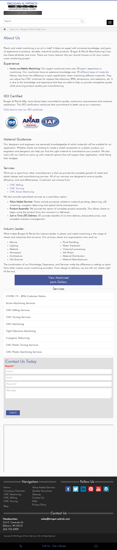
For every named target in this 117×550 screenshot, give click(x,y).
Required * (9, 366)
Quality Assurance (42, 491)
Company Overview (14, 491)
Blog (6, 506)
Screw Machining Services (20, 303)
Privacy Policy (39, 504)
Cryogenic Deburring (18, 338)
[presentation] (23, 404)
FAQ (34, 501)
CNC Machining (15, 324)
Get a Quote (59, 546)
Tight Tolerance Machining (21, 331)
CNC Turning (17, 188)
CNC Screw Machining (22, 192)
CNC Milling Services (18, 310)
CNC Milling (16, 185)
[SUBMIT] (13, 412)
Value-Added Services (43, 487)
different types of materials (94, 72)
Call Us (46, 546)
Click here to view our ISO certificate (23, 109)
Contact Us (38, 498)
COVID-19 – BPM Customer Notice (26, 296)
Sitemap (36, 494)
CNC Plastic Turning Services (22, 345)
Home (7, 487)
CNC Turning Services (18, 317)
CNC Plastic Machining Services (24, 352)
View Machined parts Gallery (58, 280)
